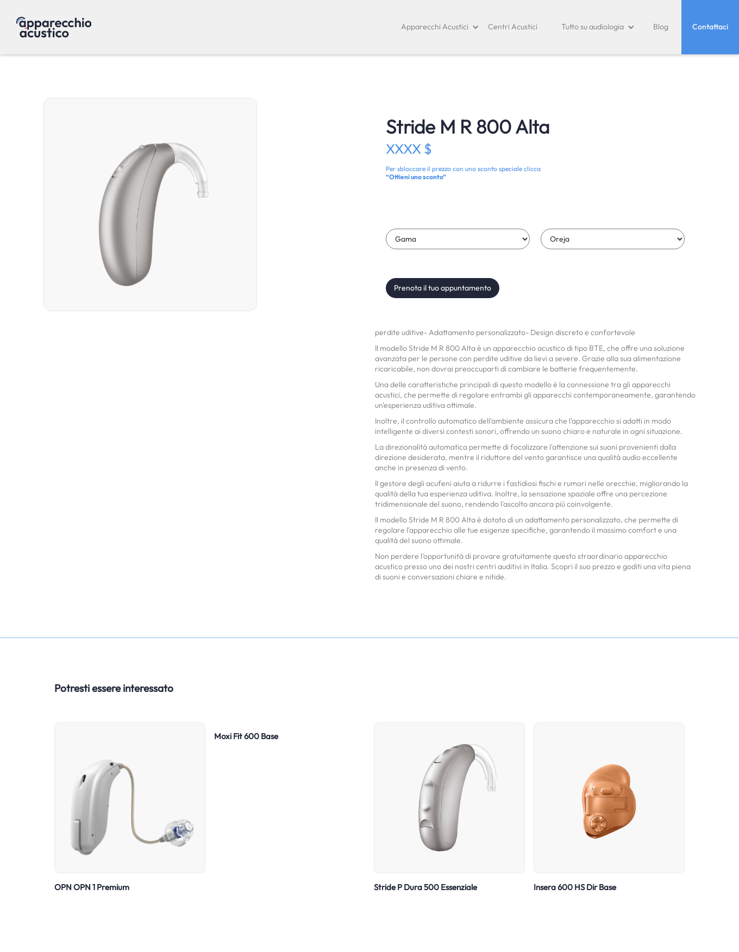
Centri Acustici (512, 26)
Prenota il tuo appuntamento (442, 288)
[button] (440, 27)
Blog (660, 26)
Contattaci (710, 26)
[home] (53, 27)
